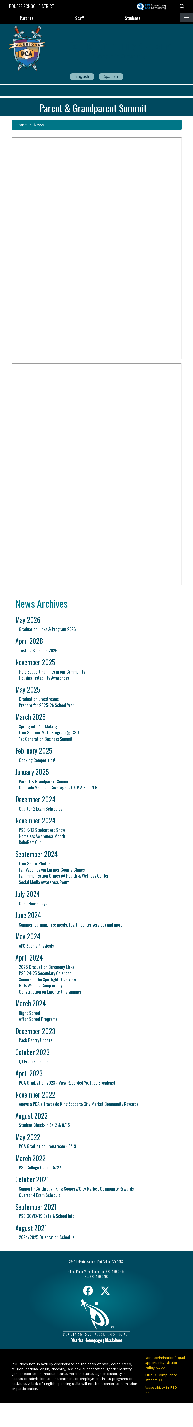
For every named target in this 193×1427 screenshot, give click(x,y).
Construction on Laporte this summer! (50, 991)
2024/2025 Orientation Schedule (47, 1237)
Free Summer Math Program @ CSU (49, 732)
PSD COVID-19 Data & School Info (47, 1216)
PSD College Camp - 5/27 (40, 1167)
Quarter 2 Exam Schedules (40, 808)
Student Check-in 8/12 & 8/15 (44, 1125)
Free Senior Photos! (35, 863)
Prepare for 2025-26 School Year (46, 705)
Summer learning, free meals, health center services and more (70, 924)
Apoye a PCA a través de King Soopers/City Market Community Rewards (78, 1104)
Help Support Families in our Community (52, 671)
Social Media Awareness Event (44, 882)
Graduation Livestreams (39, 699)
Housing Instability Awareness (44, 678)
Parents (26, 18)
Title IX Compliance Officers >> (161, 1377)
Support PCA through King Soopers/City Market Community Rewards (76, 1188)
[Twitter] (105, 1292)
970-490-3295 (115, 1271)
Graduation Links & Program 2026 (47, 629)
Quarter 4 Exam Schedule (40, 1195)
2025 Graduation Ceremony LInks (46, 967)
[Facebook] (88, 1292)
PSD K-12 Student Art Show (42, 830)
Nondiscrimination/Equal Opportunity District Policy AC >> (163, 1363)
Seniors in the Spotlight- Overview (47, 979)
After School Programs (38, 1019)
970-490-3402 (99, 1276)
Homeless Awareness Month (42, 836)
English (82, 76)
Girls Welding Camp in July (40, 985)
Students (132, 18)
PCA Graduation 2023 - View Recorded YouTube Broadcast (67, 1082)
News (39, 124)
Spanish (111, 76)
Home (21, 124)
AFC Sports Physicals (36, 946)
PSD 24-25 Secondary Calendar (45, 973)
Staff (79, 18)
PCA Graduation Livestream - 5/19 (47, 1146)
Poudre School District (31, 6)
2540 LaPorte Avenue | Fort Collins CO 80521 (96, 1261)
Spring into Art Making (38, 726)
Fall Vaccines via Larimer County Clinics (52, 869)
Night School (29, 1013)
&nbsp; (97, 248)
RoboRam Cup (30, 842)
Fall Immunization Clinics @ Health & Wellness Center (64, 876)
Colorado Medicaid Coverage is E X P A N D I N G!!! (59, 787)
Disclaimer (113, 1340)
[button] (182, 6)
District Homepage (86, 1340)
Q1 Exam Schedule (34, 1061)
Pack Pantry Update (35, 1040)
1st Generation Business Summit (46, 739)
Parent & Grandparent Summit (44, 781)
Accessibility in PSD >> (161, 1389)
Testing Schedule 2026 (38, 650)
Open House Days (33, 903)
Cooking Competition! (37, 760)
